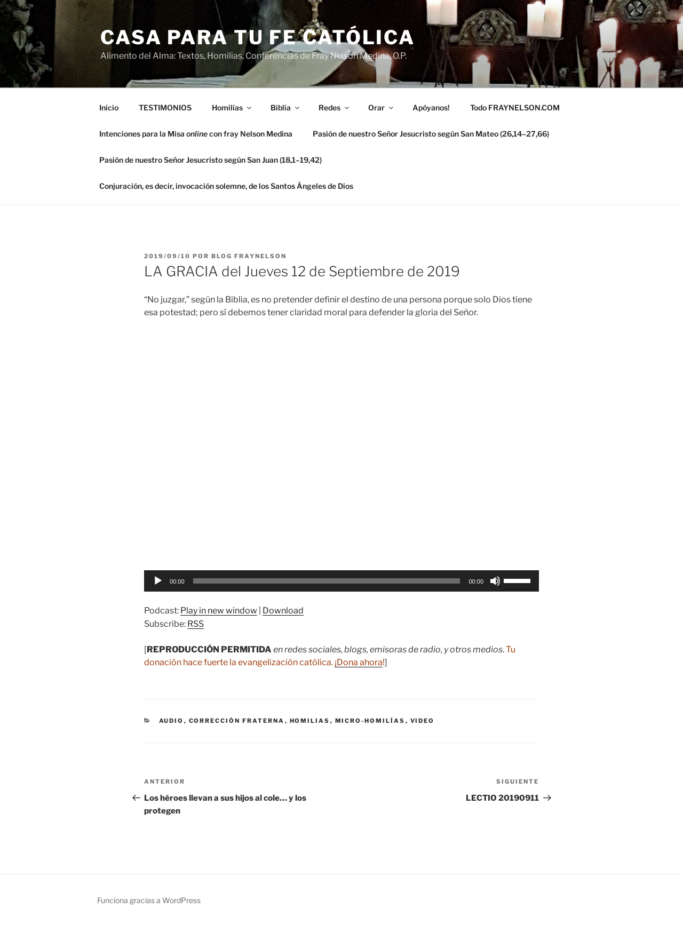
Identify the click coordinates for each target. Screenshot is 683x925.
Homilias (310, 720)
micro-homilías (370, 720)
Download (283, 610)
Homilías (232, 107)
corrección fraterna (237, 720)
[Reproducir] (158, 581)
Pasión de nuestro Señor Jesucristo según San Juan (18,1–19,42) (210, 159)
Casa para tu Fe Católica (257, 37)
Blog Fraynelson (249, 256)
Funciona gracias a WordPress (149, 900)
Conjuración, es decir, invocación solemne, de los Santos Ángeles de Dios (226, 185)
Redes (335, 107)
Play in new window (218, 610)
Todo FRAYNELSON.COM (515, 107)
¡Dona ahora (359, 662)
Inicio (108, 107)
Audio (171, 720)
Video (422, 720)
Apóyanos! (431, 107)
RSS (195, 624)
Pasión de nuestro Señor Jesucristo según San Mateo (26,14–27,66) (431, 133)
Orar (381, 107)
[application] (341, 581)
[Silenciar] (495, 581)
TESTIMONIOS (165, 107)
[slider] (326, 581)
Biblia (286, 107)
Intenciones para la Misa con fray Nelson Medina (195, 133)
